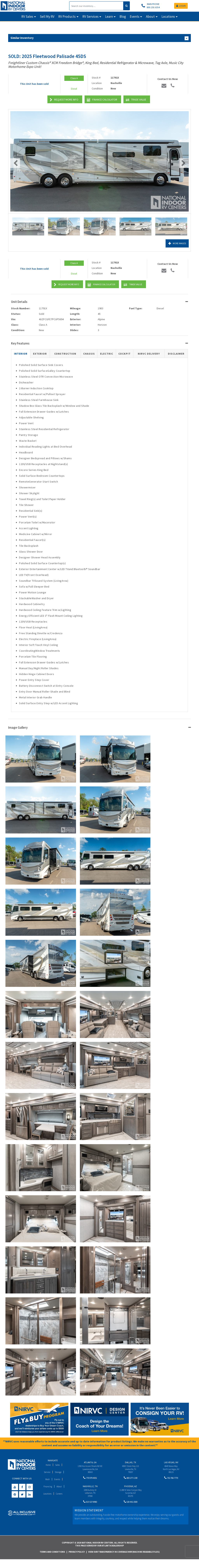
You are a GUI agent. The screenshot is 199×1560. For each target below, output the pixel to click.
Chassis (89, 353)
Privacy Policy (77, 1552)
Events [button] (134, 16)
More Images (175, 243)
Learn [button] (109, 16)
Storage (58, 1472)
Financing (47, 1486)
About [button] (150, 16)
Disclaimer (176, 353)
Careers (60, 1493)
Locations (46, 1493)
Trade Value (136, 99)
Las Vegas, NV (171, 1462)
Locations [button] (168, 16)
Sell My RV (47, 16)
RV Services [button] (90, 16)
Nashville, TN (90, 1487)
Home (48, 1464)
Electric (106, 353)
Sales (58, 1464)
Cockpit (124, 353)
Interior (20, 353)
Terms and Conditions (52, 1552)
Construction (65, 353)
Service (46, 1472)
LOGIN (181, 5)
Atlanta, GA (90, 1462)
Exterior (40, 353)
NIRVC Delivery (149, 353)
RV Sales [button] (27, 16)
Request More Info (64, 99)
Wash (47, 1479)
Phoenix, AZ (130, 1487)
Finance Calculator (102, 99)
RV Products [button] (67, 16)
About (60, 1486)
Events (57, 1479)
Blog (123, 16)
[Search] (96, 5)
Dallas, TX (130, 1462)
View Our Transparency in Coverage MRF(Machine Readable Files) (124, 1552)
